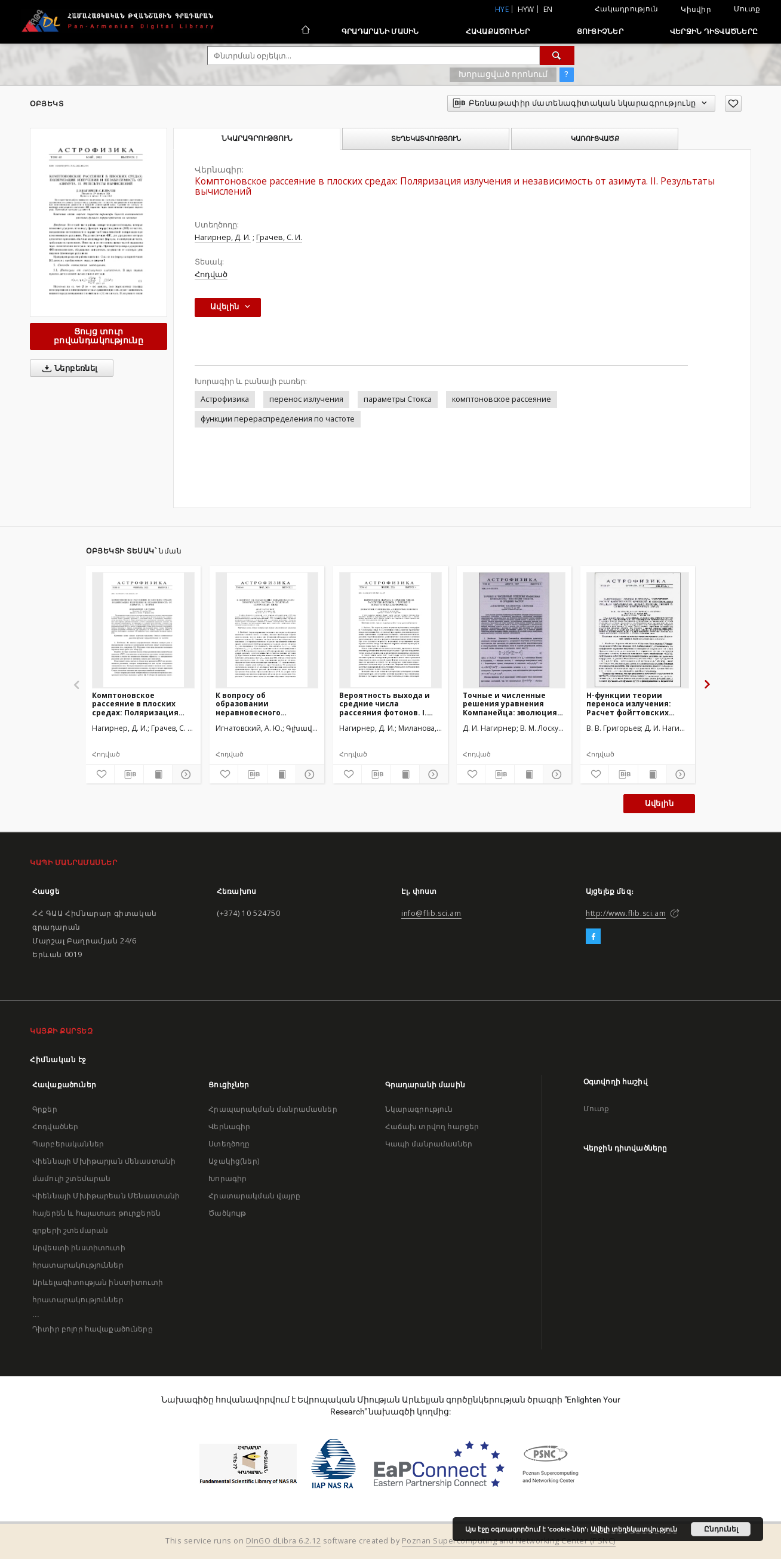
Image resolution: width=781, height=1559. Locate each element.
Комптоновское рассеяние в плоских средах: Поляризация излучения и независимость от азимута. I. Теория (135, 703)
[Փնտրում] (557, 55)
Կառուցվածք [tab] (595, 138)
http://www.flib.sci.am (626, 913)
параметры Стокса (398, 399)
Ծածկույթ (227, 1213)
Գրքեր (44, 1109)
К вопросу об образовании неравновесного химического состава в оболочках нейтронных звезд (262, 703)
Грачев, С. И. (279, 237)
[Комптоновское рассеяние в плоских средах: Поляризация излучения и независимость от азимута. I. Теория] (143, 630)
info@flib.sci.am (431, 913)
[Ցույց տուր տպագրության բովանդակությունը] (158, 774)
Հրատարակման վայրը (254, 1196)
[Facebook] (593, 936)
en (548, 9)
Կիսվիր (696, 9)
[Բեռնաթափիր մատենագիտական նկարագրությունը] (129, 774)
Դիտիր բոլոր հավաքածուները (92, 1329)
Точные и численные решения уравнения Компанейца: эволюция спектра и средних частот (510, 703)
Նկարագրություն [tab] (257, 138)
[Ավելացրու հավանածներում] (733, 104)
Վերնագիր (229, 1126)
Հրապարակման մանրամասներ (272, 1109)
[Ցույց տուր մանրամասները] (185, 774)
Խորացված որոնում (503, 74)
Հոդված (211, 274)
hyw (526, 9)
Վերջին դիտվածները (714, 31)
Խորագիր (227, 1178)
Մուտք (747, 9)
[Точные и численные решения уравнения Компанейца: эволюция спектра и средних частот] (514, 630)
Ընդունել (721, 1529)
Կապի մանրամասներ (428, 1144)
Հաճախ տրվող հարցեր (432, 1126)
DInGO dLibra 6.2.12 (283, 1541)
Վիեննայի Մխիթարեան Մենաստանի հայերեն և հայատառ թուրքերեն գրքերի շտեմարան (106, 1213)
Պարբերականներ (68, 1144)
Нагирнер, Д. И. (223, 237)
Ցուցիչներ (600, 31)
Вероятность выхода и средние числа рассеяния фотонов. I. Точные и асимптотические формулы (384, 703)
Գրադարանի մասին (380, 31)
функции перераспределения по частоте (278, 419)
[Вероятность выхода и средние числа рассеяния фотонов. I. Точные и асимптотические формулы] (390, 630)
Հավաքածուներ (498, 31)
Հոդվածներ (55, 1126)
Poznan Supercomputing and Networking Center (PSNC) (509, 1541)
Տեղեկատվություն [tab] (426, 138)
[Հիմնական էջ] (304, 31)
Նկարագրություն (419, 1109)
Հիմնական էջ (58, 1059)
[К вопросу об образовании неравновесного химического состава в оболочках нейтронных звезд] (267, 630)
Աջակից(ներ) (233, 1161)
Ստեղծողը (229, 1144)
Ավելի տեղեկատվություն (634, 1529)
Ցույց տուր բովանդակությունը (98, 336)
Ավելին (659, 803)
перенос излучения (306, 399)
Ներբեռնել (68, 368)
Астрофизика (225, 399)
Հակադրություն (626, 9)
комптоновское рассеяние (501, 399)
